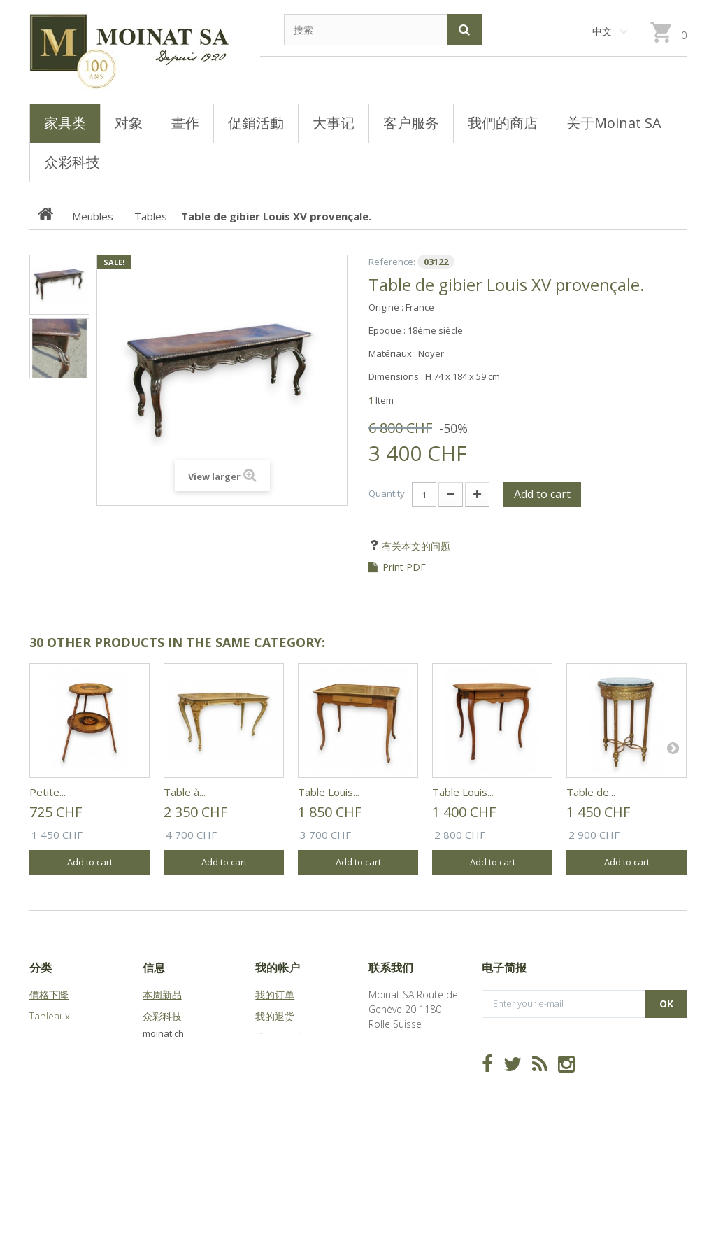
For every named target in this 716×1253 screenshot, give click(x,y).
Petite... (47, 792)
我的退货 (274, 1016)
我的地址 (274, 1059)
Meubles (48, 1038)
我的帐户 (277, 967)
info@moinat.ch (403, 1096)
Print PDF (404, 567)
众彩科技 (162, 1016)
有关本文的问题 (414, 546)
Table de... (590, 792)
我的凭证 (274, 1103)
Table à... (185, 792)
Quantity (386, 493)
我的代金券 (279, 1038)
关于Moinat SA (175, 1059)
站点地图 (162, 1081)
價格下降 (49, 994)
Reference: (391, 261)
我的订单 (274, 994)
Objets (44, 1059)
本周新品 (162, 994)
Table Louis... (328, 792)
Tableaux (49, 1016)
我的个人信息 (284, 1081)
